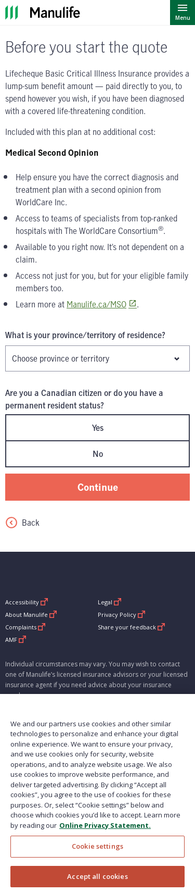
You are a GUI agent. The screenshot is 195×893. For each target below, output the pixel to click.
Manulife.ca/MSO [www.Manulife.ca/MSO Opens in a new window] (96, 304)
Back (22, 522)
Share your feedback (131, 627)
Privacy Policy (122, 614)
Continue (97, 486)
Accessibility (26, 602)
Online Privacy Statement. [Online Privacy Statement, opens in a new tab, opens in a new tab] (105, 831)
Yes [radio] (97, 427)
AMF (16, 639)
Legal (110, 602)
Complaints (25, 627)
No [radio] (98, 454)
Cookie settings (97, 852)
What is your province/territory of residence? (85, 335)
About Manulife (31, 614)
